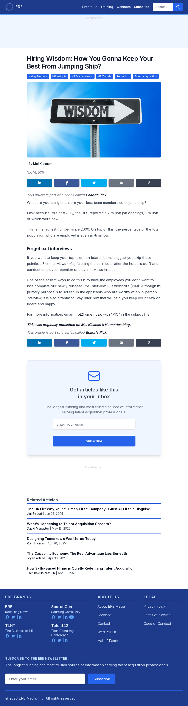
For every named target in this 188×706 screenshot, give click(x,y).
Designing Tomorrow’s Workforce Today (61, 538)
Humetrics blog (117, 324)
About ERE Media (111, 606)
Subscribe (94, 441)
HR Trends (104, 76)
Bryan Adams (36, 558)
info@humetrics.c (88, 314)
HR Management (82, 76)
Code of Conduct (157, 623)
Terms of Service (157, 615)
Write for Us (107, 632)
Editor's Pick (96, 195)
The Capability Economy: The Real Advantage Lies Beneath (77, 553)
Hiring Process (38, 76)
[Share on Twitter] (94, 183)
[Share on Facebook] (66, 183)
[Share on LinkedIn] (39, 183)
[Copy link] (148, 183)
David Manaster (38, 528)
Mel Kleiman (42, 163)
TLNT (10, 625)
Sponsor (104, 615)
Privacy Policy (155, 606)
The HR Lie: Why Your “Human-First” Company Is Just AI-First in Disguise (88, 509)
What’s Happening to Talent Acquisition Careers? (69, 524)
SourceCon (61, 606)
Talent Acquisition (145, 76)
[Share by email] (121, 183)
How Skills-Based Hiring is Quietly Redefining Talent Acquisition (81, 568)
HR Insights (59, 76)
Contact (104, 623)
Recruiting (123, 76)
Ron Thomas (36, 543)
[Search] (178, 7)
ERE (8, 606)
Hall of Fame (108, 641)
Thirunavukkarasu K (41, 573)
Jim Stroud (34, 513)
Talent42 (59, 625)
